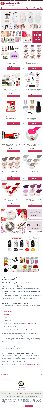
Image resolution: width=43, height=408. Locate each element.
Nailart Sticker (7, 314)
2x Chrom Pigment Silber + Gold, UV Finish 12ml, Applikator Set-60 (32, 117)
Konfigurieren (29, 406)
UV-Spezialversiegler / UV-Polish (11, 316)
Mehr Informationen (38, 402)
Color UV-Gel (11, 325)
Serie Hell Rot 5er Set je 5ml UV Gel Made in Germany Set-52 (11, 200)
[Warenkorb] (41, 8)
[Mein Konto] (38, 8)
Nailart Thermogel (8, 311)
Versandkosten (21, 393)
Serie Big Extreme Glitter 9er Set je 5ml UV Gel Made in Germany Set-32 (32, 62)
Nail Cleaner (6, 310)
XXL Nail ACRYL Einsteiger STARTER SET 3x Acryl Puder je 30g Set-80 (11, 90)
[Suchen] (27, 8)
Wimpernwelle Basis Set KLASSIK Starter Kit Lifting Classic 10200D (10, 117)
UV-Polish (4, 353)
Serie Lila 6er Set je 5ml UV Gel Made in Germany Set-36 (32, 200)
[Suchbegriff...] (19, 8)
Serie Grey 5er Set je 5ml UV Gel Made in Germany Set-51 (32, 172)
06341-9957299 (21, 387)
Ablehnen (13, 406)
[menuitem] (2, 8)
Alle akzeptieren (20, 406)
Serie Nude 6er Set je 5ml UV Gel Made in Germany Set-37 (11, 172)
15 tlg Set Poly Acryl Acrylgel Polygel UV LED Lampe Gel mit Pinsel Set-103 (32, 90)
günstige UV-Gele (30, 323)
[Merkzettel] (34, 8)
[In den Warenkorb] (13, 68)
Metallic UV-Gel (17, 325)
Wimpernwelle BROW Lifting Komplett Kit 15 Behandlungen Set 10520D (11, 145)
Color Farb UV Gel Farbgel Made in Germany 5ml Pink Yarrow (32, 145)
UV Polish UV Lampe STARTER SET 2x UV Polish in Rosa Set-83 (11, 62)
